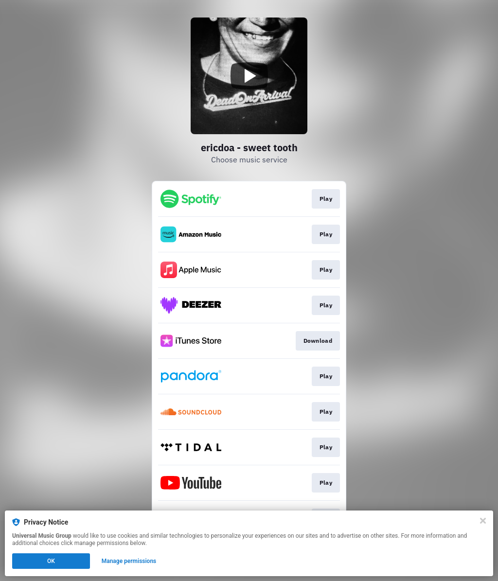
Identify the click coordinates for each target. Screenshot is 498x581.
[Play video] (249, 75)
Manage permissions (129, 561)
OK (51, 561)
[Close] (483, 520)
